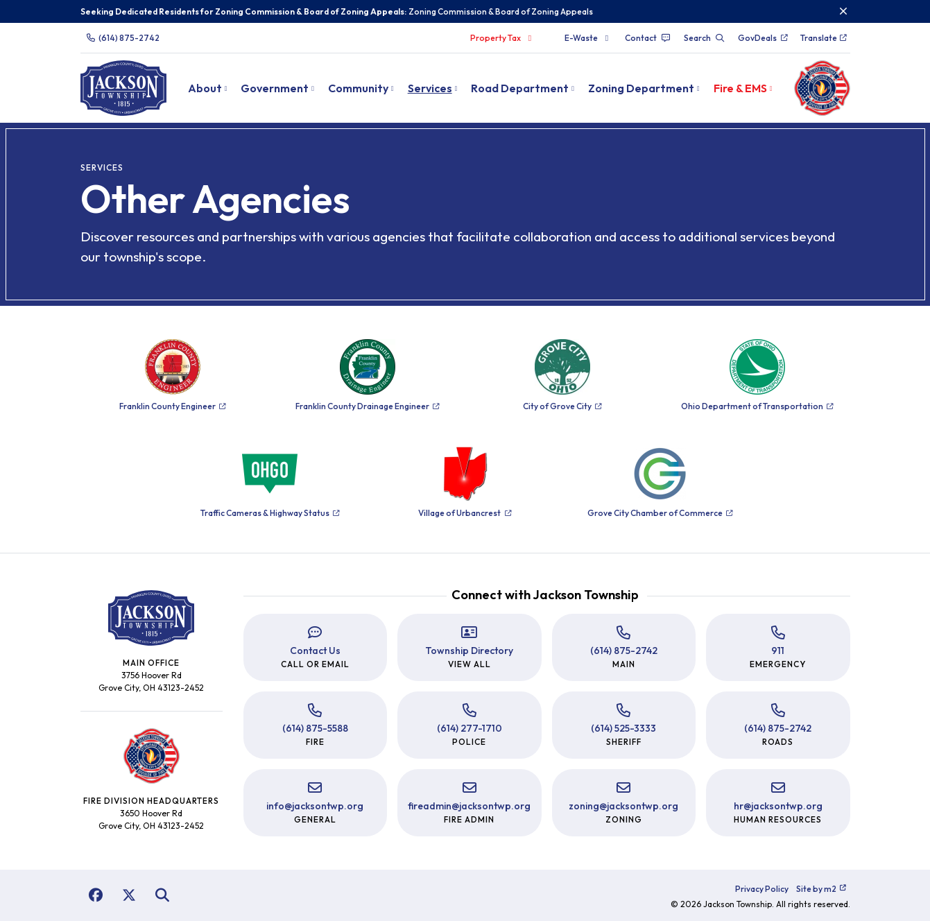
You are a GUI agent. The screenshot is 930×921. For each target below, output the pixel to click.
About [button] (205, 88)
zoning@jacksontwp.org (623, 806)
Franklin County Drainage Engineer (367, 406)
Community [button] (358, 88)
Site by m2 (821, 889)
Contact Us (315, 650)
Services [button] (430, 88)
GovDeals (763, 38)
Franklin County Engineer (172, 406)
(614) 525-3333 (623, 728)
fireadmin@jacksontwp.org (469, 806)
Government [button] (275, 88)
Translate (824, 38)
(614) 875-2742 (122, 38)
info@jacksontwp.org (314, 806)
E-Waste (588, 38)
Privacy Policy (762, 889)
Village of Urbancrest (464, 513)
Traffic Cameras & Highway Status (270, 513)
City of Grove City (562, 406)
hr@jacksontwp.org (778, 806)
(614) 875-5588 (315, 728)
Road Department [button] (520, 88)
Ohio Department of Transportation (757, 406)
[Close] (843, 11)
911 (777, 650)
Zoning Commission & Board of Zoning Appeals (500, 11)
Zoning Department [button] (641, 88)
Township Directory (469, 650)
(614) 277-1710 (469, 728)
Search (704, 38)
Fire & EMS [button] (740, 88)
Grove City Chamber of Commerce (660, 513)
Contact (648, 38)
